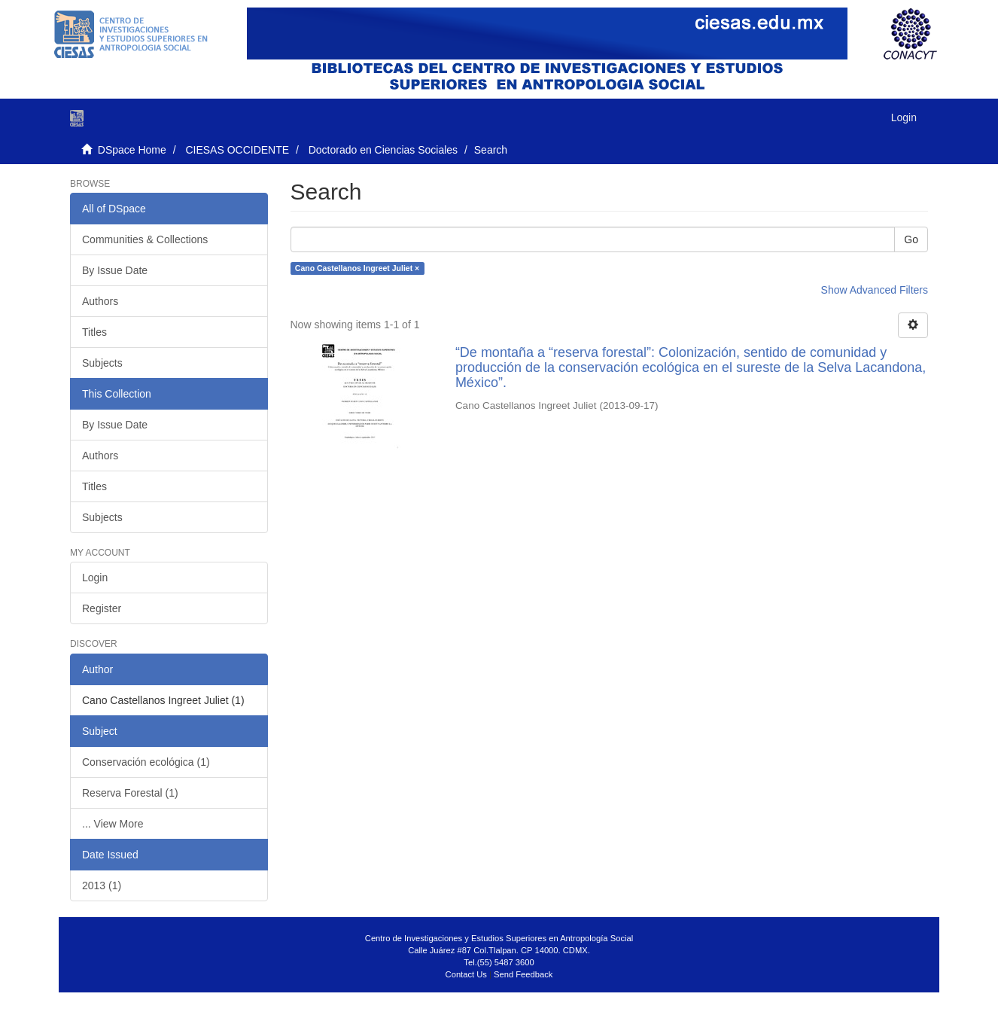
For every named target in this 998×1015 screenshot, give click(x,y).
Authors (100, 301)
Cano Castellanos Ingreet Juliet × (357, 268)
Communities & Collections (145, 239)
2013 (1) (101, 885)
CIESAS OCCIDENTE (237, 150)
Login (95, 578)
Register (101, 608)
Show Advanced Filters (874, 290)
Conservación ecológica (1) (146, 762)
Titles (94, 332)
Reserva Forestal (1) (130, 793)
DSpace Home (132, 150)
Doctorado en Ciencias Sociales (383, 150)
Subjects (102, 363)
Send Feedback (523, 974)
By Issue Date (115, 270)
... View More (112, 824)
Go (911, 239)
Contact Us (466, 974)
